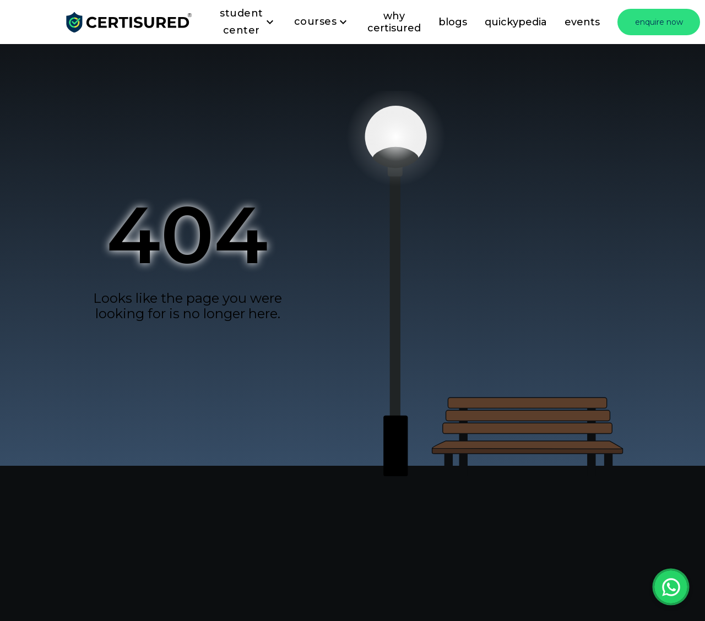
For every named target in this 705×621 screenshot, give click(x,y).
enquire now (659, 22)
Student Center (248, 22)
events (582, 22)
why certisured (394, 22)
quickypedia (516, 22)
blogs (452, 22)
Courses (322, 22)
